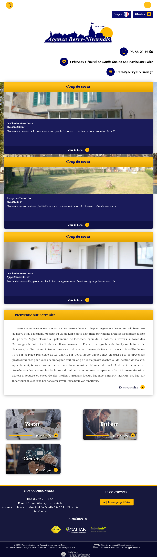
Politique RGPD (68, 547)
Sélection (140, 14)
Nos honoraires (39, 547)
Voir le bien (78, 150)
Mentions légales (24, 547)
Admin (57, 547)
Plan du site (10, 547)
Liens (50, 547)
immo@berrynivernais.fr (134, 72)
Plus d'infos (47, 435)
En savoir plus (132, 387)
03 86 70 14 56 (141, 51)
